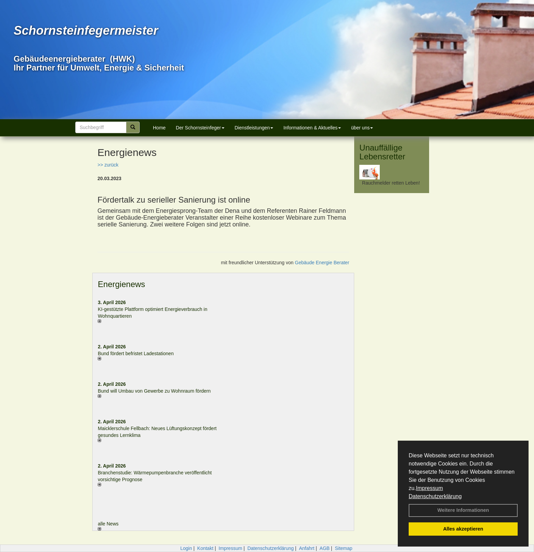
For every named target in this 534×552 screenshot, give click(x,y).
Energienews (121, 284)
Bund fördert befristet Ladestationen (136, 353)
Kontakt (205, 548)
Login (186, 548)
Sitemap (343, 548)
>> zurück (107, 165)
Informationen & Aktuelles (312, 127)
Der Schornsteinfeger (200, 127)
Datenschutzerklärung (435, 496)
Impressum (429, 488)
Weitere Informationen (463, 510)
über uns (362, 127)
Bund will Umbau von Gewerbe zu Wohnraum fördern (154, 391)
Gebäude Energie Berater (322, 262)
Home (159, 127)
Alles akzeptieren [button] (463, 529)
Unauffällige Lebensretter (382, 152)
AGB (324, 548)
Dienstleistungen (254, 127)
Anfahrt (306, 548)
